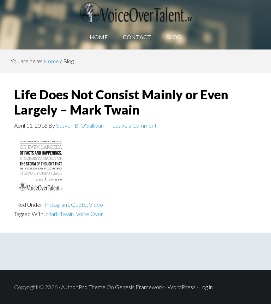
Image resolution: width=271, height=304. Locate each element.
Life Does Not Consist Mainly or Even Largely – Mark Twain (121, 102)
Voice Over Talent (135, 12)
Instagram (57, 204)
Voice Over (89, 213)
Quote (79, 204)
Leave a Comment (134, 125)
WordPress (181, 286)
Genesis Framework (139, 286)
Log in (206, 286)
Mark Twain (60, 213)
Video (96, 204)
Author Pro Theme (83, 286)
